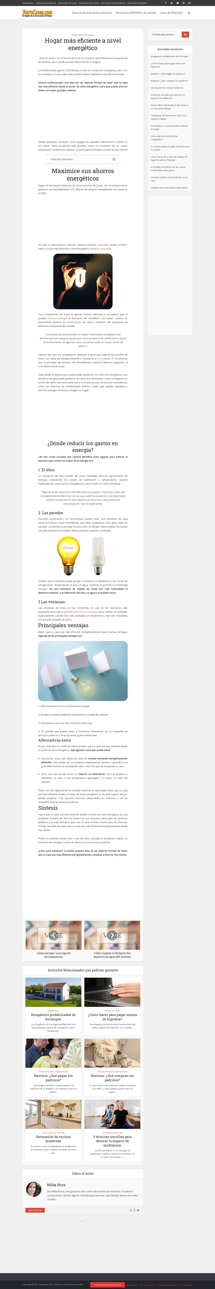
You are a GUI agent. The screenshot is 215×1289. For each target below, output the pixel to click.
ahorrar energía (57, 318)
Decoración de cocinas (89, 3)
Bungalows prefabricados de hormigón (53, 1017)
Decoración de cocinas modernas (53, 1139)
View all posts (35, 1210)
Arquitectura (28, 3)
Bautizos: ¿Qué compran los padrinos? (112, 1077)
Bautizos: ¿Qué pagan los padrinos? (53, 1077)
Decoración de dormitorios (113, 3)
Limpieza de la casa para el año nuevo (169, 187)
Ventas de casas (112, 1010)
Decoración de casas (67, 3)
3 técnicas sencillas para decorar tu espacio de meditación (112, 1141)
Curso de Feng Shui (171, 12)
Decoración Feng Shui (137, 3)
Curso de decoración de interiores (92, 12)
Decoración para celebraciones (53, 1071)
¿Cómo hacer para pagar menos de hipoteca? (112, 1017)
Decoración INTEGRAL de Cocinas (136, 12)
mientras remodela (100, 248)
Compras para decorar (46, 3)
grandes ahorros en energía (80, 611)
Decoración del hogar (112, 1132)
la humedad (103, 358)
